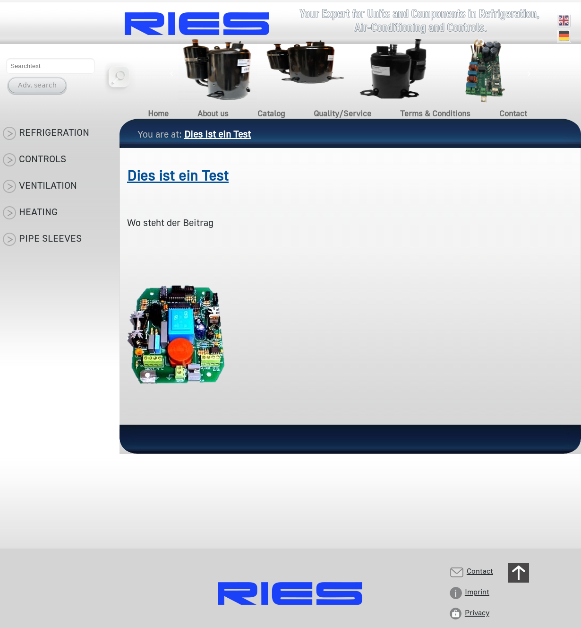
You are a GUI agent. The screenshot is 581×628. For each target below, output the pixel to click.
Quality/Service (342, 113)
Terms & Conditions (435, 113)
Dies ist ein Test (178, 175)
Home (158, 113)
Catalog (271, 113)
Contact (513, 113)
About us (213, 113)
